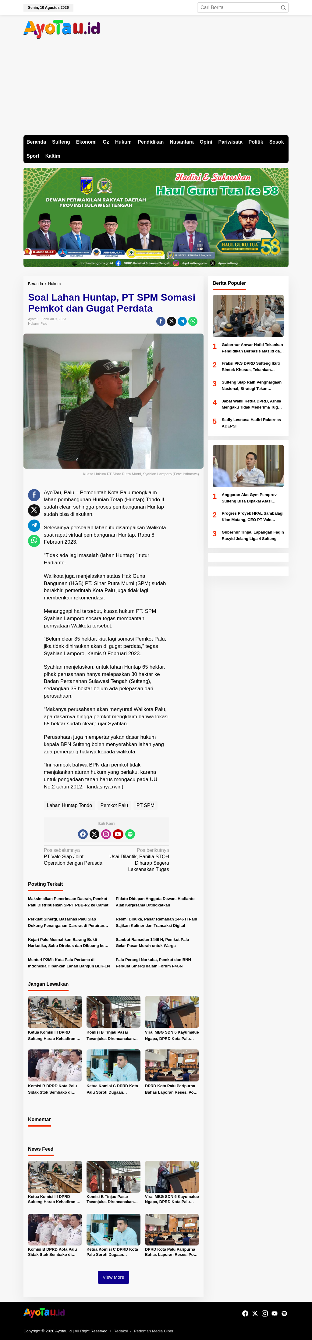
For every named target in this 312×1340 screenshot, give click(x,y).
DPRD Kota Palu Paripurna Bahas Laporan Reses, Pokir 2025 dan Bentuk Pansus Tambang (172, 1090)
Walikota (156, 528)
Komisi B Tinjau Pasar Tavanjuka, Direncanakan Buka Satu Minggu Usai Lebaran (110, 1036)
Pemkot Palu (114, 805)
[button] (283, 7)
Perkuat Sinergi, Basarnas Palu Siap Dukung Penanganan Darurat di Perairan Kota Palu (66, 923)
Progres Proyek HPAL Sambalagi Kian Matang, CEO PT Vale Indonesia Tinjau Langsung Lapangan (253, 517)
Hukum (33, 323)
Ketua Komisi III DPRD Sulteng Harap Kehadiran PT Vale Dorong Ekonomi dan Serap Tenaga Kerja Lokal (55, 1036)
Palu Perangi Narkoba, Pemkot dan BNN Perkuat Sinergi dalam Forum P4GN (153, 962)
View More (113, 1277)
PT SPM (145, 805)
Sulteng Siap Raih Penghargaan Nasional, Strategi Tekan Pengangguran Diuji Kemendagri (252, 386)
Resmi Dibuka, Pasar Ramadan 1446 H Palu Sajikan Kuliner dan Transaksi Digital (156, 922)
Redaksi (120, 1331)
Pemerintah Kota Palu (105, 492)
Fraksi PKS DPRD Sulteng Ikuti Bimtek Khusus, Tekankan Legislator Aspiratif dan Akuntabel (251, 367)
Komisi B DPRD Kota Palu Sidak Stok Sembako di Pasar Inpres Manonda (52, 1090)
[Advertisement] (156, 89)
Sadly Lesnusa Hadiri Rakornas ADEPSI (251, 422)
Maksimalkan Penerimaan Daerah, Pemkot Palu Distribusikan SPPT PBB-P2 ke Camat (68, 901)
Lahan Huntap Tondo (69, 805)
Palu (44, 323)
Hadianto (54, 563)
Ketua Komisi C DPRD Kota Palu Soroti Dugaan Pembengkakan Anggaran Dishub (112, 1090)
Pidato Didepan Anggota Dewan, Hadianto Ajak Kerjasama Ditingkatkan (155, 901)
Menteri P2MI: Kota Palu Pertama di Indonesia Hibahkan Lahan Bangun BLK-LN (69, 962)
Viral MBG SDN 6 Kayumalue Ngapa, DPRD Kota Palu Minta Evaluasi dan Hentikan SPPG (172, 1036)
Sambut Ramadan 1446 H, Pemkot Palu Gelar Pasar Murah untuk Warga (152, 942)
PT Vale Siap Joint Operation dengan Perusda (74, 856)
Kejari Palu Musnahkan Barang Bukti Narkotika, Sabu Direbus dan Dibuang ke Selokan (66, 943)
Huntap (134, 499)
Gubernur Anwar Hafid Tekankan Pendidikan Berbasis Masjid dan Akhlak (252, 348)
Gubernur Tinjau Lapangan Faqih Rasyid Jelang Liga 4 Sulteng (253, 535)
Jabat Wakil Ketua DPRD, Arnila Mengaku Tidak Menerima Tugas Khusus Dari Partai (252, 405)
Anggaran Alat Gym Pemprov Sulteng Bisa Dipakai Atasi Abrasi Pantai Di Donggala (249, 498)
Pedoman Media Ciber (153, 1331)
